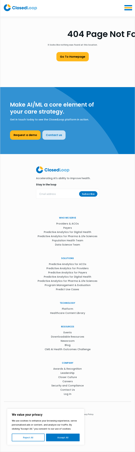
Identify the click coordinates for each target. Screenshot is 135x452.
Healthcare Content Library (67, 313)
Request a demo (25, 135)
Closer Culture (67, 377)
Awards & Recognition (67, 369)
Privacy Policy (87, 414)
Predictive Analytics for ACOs (67, 264)
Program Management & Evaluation (68, 285)
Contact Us (67, 390)
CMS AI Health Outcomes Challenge (68, 349)
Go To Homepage (72, 57)
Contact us (54, 135)
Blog (67, 345)
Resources (67, 326)
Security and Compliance (67, 385)
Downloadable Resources (67, 336)
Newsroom (68, 341)
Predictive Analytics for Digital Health (67, 232)
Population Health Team (67, 240)
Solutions (67, 258)
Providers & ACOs (67, 223)
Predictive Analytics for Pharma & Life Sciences (67, 236)
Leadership (67, 373)
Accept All (62, 437)
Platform (67, 309)
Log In (67, 394)
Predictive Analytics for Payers (67, 272)
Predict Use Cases (67, 289)
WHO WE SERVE (67, 217)
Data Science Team (67, 244)
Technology (67, 302)
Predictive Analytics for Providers (67, 268)
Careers (67, 381)
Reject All (28, 437)
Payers (67, 228)
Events (67, 332)
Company (67, 362)
